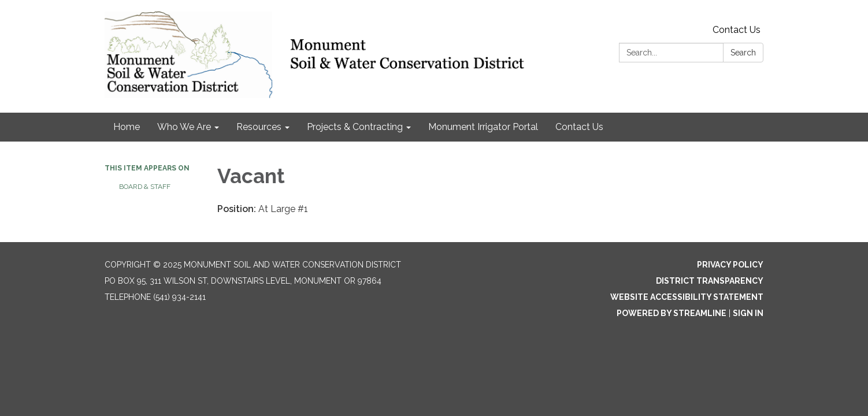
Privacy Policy (730, 264)
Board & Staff (144, 187)
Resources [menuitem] (258, 126)
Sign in (748, 313)
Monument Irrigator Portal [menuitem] (483, 126)
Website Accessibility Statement (686, 297)
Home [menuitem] (126, 126)
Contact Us (737, 29)
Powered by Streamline (671, 313)
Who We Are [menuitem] (184, 126)
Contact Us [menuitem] (579, 126)
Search (743, 52)
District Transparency (709, 280)
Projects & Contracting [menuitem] (355, 126)
